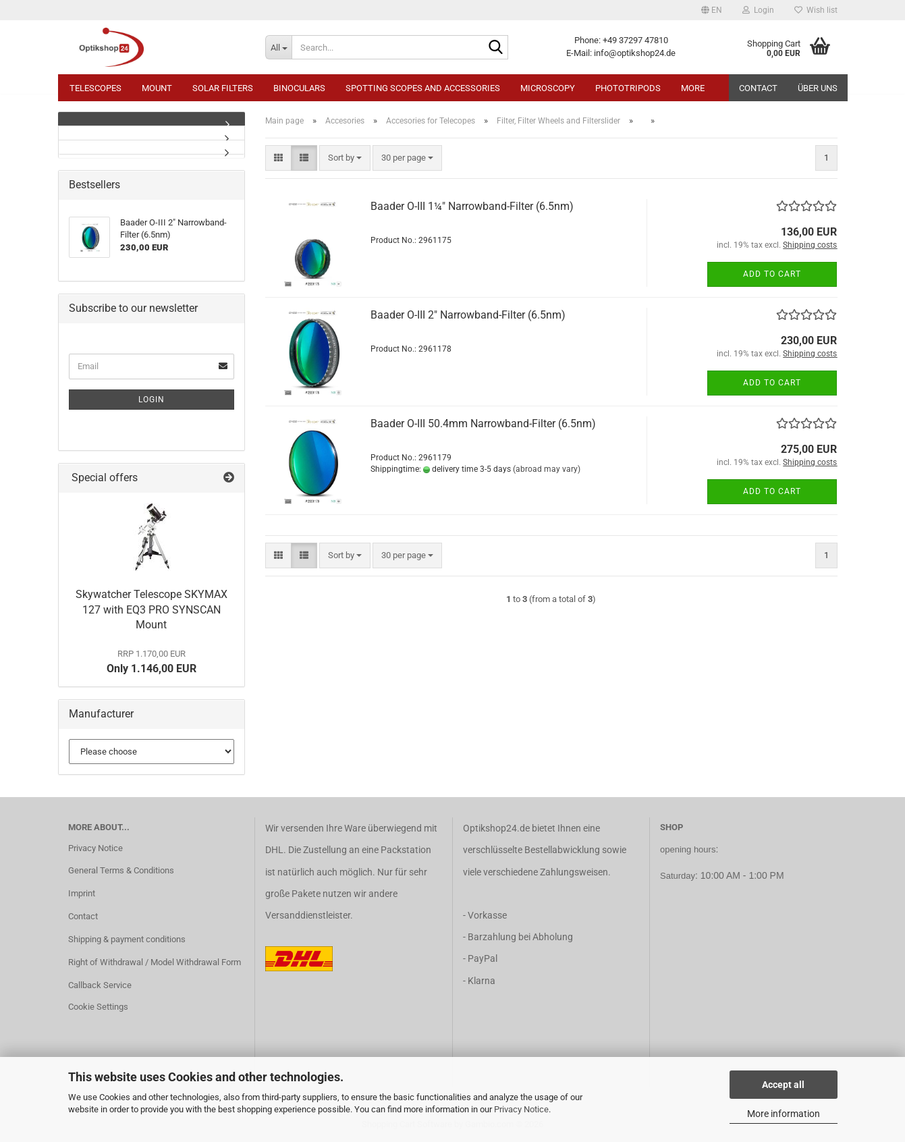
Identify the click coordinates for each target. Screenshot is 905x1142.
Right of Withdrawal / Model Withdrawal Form (154, 962)
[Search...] (278, 47)
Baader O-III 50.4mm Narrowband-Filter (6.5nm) (483, 423)
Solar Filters (222, 88)
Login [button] (758, 10)
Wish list (816, 10)
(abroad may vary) (546, 469)
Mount (157, 88)
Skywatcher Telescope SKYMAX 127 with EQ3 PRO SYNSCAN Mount (151, 610)
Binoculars (299, 88)
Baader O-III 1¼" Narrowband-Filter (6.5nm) (472, 206)
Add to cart (772, 274)
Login (151, 399)
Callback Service (100, 985)
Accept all (783, 1084)
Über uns (818, 88)
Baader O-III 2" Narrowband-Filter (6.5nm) (468, 314)
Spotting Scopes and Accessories (423, 88)
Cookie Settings (98, 1007)
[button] (711, 10)
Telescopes (95, 88)
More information (783, 1113)
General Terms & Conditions (121, 870)
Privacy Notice (521, 1109)
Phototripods (628, 88)
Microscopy (547, 88)
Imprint (81, 893)
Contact (758, 88)
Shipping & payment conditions (127, 939)
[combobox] (345, 158)
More (693, 88)
